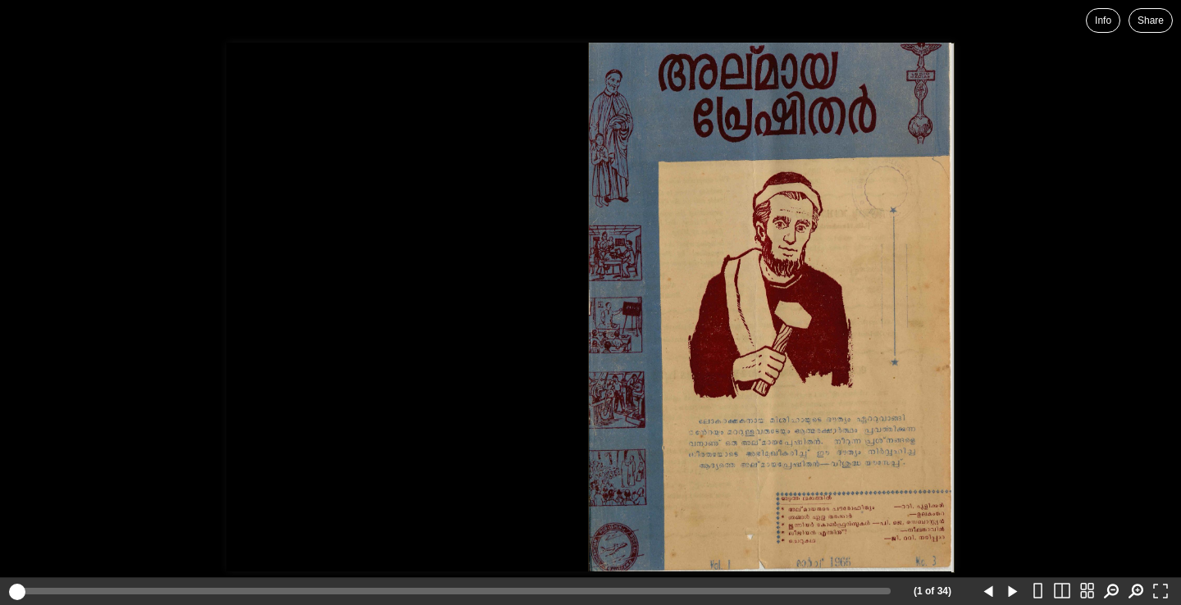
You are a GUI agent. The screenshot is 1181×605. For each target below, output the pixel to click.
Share (1151, 20)
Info (1103, 20)
